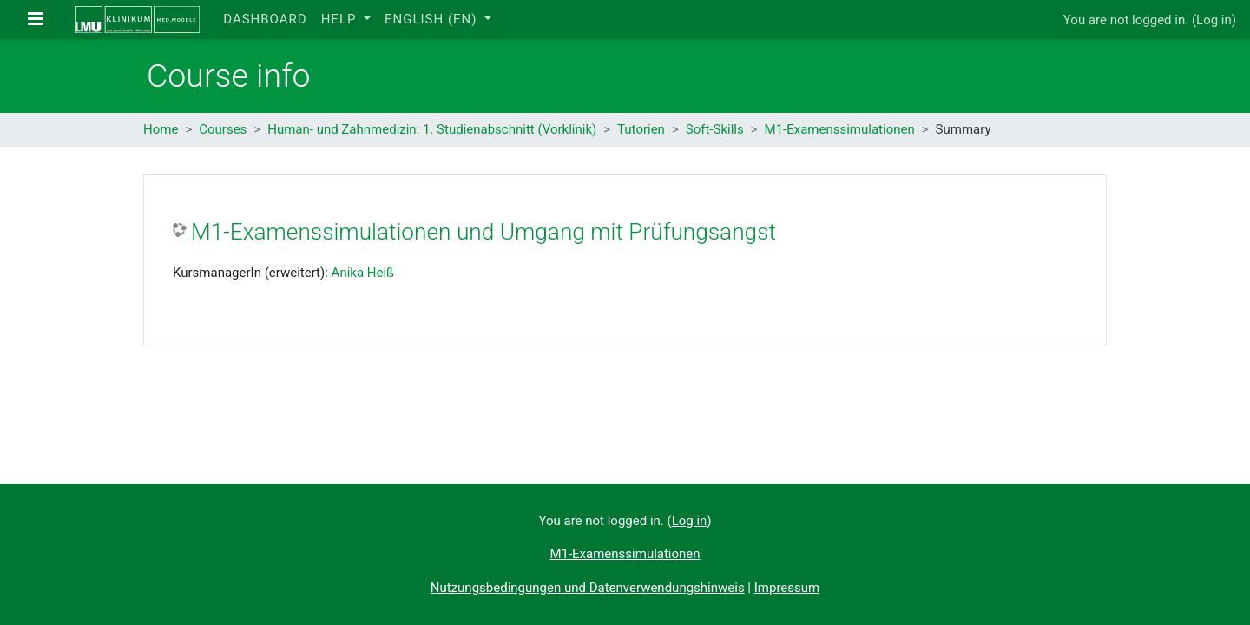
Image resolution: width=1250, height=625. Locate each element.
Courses (223, 129)
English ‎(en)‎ (433, 19)
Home (160, 129)
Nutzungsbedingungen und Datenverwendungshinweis (588, 587)
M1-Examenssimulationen (840, 129)
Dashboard (264, 19)
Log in (1214, 20)
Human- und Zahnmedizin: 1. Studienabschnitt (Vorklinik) (431, 129)
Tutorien (641, 129)
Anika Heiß (363, 272)
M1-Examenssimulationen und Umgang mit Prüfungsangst (483, 232)
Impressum (786, 587)
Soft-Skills (715, 129)
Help (341, 19)
